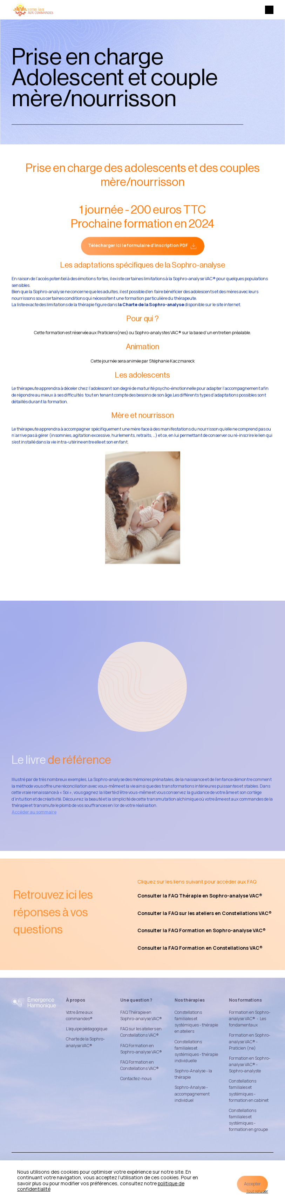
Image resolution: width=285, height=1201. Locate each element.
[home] (33, 10)
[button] (269, 10)
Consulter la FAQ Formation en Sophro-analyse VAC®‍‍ (201, 930)
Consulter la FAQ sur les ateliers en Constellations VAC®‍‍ (204, 913)
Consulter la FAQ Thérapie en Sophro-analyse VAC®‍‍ (199, 895)
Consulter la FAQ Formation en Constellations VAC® (200, 947)
